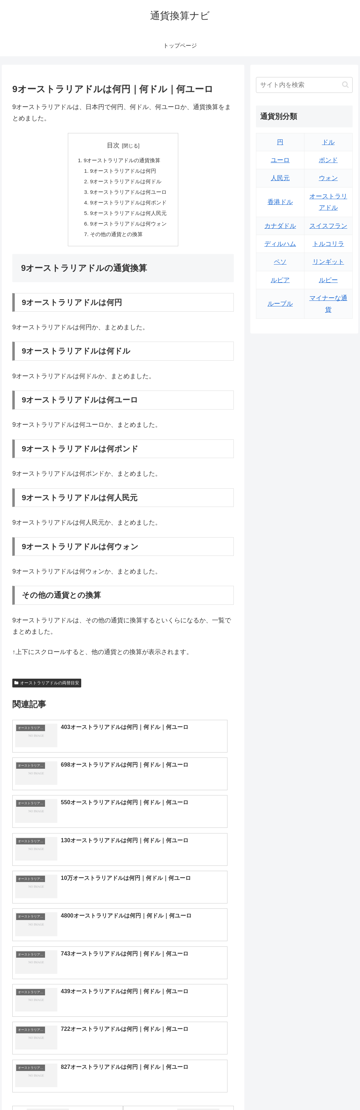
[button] (345, 85)
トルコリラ (328, 243)
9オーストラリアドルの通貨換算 (122, 161)
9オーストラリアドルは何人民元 (129, 218)
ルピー (328, 280)
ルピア (280, 280)
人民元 (280, 178)
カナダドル (280, 225)
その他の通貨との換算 (116, 241)
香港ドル (280, 201)
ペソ (280, 261)
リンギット (328, 261)
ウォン (328, 178)
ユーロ (280, 160)
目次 (113, 145)
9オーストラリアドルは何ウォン (129, 229)
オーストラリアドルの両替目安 (46, 690)
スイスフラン (328, 225)
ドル (328, 142)
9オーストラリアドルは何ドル (126, 184)
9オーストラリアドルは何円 (123, 172)
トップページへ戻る (274, 1088)
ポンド (328, 160)
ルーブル (280, 303)
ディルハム (280, 243)
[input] (304, 85)
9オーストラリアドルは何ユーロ (129, 195)
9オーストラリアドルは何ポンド (129, 207)
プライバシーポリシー (328, 1088)
